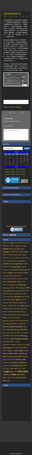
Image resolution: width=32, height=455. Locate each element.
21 (9, 162)
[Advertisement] (17, 91)
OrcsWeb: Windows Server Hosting (16, 226)
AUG (23, 171)
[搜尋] (13, 148)
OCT (12, 174)
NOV (18, 174)
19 (27, 160)
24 (21, 162)
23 (17, 162)
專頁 (11, 70)
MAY (7, 171)
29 (13, 164)
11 (24, 158)
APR (23, 169)
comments (18, 107)
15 (13, 160)
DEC (23, 174)
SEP (7, 174)
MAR (18, 169)
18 (24, 160)
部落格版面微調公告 (12, 14)
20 (6, 162)
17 (21, 160)
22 (13, 162)
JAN (7, 169)
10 (21, 158)
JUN (13, 171)
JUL (18, 171)
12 (27, 158)
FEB (13, 169)
